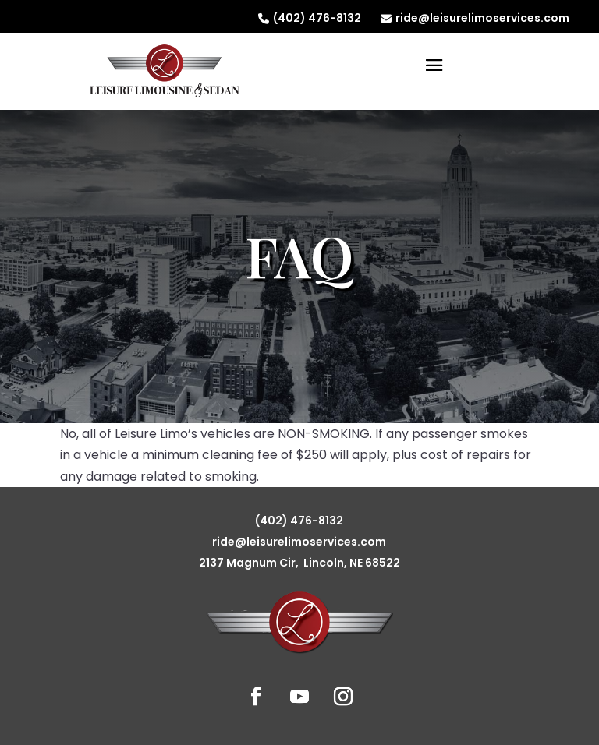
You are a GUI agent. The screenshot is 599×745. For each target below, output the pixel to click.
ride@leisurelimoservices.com (475, 18)
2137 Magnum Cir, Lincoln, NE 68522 (299, 562)
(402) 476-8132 (309, 18)
